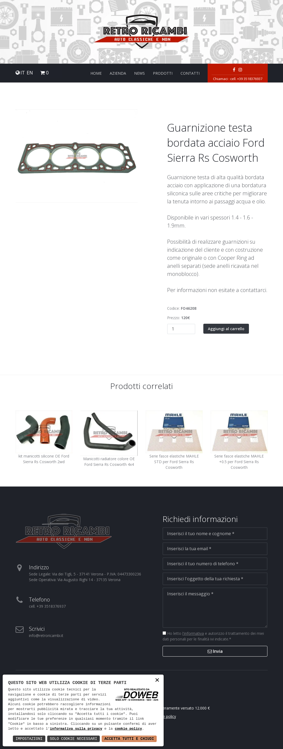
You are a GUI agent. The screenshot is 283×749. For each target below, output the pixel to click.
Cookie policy (164, 716)
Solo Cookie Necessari (73, 738)
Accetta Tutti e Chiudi (129, 738)
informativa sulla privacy (76, 728)
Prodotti (162, 73)
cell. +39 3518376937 (246, 78)
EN (30, 72)
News (139, 73)
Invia (215, 651)
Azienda (118, 73)
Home (96, 73)
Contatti (190, 73)
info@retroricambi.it (46, 635)
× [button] (157, 680)
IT (22, 72)
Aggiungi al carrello (226, 328)
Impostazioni (29, 738)
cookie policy (128, 728)
